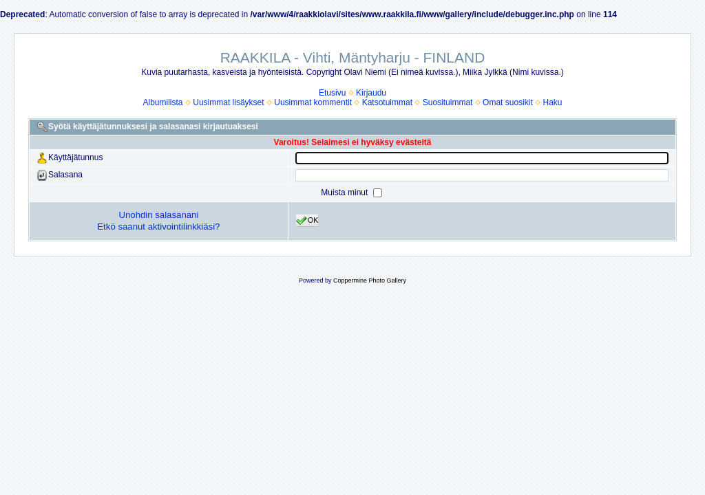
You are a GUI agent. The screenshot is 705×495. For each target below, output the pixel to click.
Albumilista (163, 102)
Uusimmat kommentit (313, 102)
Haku (552, 102)
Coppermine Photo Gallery (369, 280)
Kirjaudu (371, 93)
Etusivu (332, 93)
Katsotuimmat (387, 102)
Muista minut (345, 192)
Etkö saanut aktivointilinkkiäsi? (158, 226)
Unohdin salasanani (158, 215)
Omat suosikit (508, 102)
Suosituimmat (448, 102)
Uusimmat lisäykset (228, 102)
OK (307, 220)
